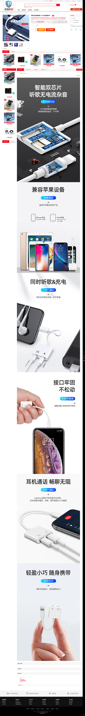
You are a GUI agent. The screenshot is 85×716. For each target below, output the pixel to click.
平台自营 (72, 15)
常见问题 (4, 704)
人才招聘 (37, 708)
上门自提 (17, 701)
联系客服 (70, 702)
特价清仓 (30, 10)
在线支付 (30, 702)
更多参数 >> (78, 75)
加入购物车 (50, 29)
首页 (19, 10)
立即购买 (41, 29)
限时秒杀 (24, 10)
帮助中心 (57, 708)
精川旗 (28, 7)
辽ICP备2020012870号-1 (43, 712)
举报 (29, 48)
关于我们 (27, 708)
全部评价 (21, 685)
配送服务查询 (18, 702)
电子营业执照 (42, 713)
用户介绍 (4, 702)
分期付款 (30, 704)
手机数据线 (11, 12)
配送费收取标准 (18, 704)
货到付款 (30, 701)
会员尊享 (57, 704)
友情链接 (52, 708)
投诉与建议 (71, 701)
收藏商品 (4, 48)
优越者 (25, 7)
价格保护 (44, 701)
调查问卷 (70, 704)
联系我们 (32, 708)
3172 (66, 22)
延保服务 (57, 702)
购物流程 (4, 701)
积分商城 (36, 10)
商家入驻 (42, 708)
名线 (31, 7)
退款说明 (44, 702)
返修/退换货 (44, 704)
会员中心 (55, 1)
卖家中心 (61, 1)
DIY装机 (57, 701)
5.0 (71, 30)
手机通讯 (6, 12)
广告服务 (47, 708)
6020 (60, 22)
